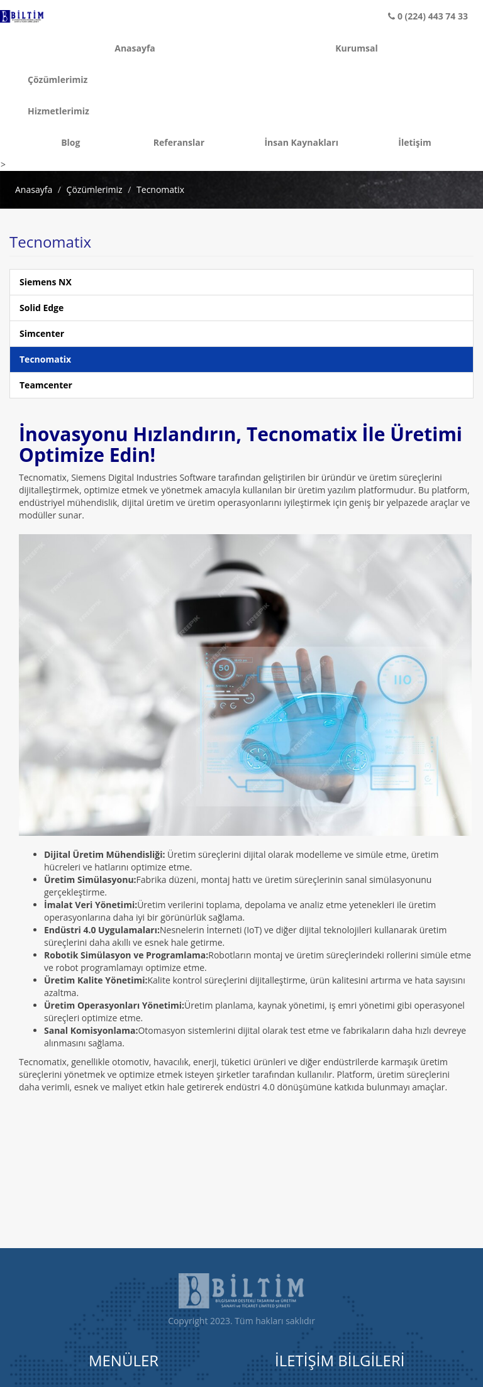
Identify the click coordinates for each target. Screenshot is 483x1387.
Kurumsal (356, 48)
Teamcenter (45, 385)
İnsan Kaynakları (301, 142)
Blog (70, 142)
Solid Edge (41, 308)
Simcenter (41, 333)
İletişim (414, 142)
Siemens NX (45, 282)
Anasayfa (134, 48)
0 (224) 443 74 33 (428, 16)
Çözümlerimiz (29, 79)
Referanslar (178, 142)
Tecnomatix (160, 189)
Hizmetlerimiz (29, 111)
